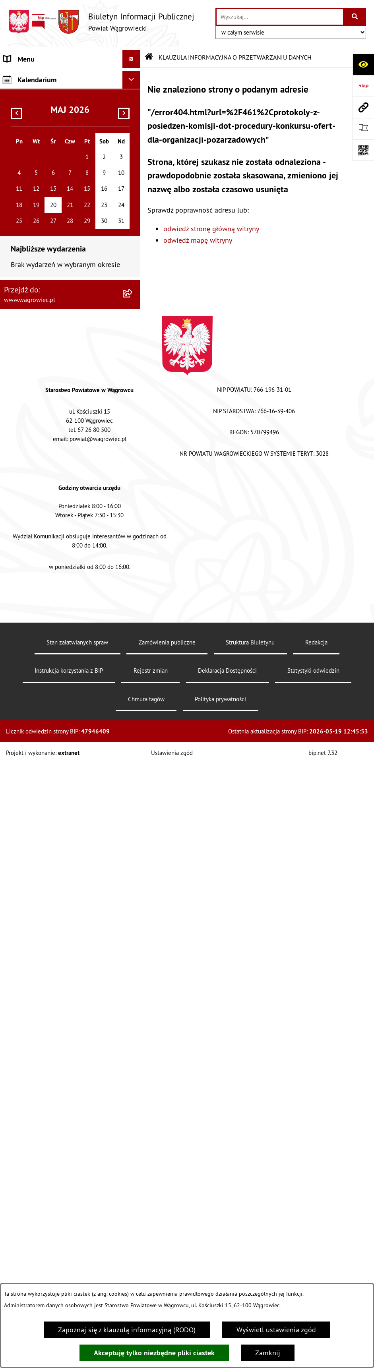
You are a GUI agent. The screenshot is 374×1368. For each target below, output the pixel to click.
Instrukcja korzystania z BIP (69, 1275)
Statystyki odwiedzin (313, 1275)
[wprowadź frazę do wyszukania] (279, 17)
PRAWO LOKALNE (30, 388)
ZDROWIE (18, 523)
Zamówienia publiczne (167, 1246)
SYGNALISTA (23, 312)
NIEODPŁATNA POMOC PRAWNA (53, 506)
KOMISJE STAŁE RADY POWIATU (53, 159)
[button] (133, 106)
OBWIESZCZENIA (30, 277)
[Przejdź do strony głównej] (101, 21)
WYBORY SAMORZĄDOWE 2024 (52, 295)
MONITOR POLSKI (31, 663)
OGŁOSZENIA (24, 259)
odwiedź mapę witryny (197, 240)
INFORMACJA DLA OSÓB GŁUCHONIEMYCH (40, 365)
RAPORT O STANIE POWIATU (47, 177)
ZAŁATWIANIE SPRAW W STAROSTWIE (62, 212)
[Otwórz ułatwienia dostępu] (363, 64)
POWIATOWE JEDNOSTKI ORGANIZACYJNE (41, 236)
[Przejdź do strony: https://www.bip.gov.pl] (363, 86)
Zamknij (267, 1352)
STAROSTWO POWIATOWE (44, 194)
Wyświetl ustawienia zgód (276, 1329)
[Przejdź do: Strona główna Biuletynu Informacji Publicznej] (149, 57)
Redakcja (316, 1246)
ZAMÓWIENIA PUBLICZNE (43, 405)
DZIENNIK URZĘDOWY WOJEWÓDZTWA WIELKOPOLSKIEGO (59, 622)
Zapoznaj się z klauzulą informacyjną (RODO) (127, 1329)
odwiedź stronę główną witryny (211, 228)
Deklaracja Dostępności (227, 1275)
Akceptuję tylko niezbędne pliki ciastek (154, 1352)
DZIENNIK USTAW (31, 645)
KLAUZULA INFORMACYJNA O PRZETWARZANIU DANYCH (48, 82)
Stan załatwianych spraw (77, 1246)
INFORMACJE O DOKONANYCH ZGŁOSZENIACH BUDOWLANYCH (53, 547)
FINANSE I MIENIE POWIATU (47, 423)
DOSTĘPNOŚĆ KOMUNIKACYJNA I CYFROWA (54, 336)
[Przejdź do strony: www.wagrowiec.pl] (363, 107)
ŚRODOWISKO (25, 470)
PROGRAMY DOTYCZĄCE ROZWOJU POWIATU (57, 447)
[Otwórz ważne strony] (363, 128)
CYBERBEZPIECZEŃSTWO (42, 599)
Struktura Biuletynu (250, 1246)
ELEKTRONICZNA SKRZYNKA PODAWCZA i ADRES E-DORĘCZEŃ (56, 576)
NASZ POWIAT (25, 105)
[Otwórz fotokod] (363, 150)
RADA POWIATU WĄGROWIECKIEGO (58, 123)
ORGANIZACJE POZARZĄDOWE (50, 488)
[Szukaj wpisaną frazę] (355, 17)
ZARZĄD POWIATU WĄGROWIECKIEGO (62, 141)
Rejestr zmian (151, 1275)
